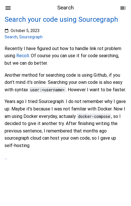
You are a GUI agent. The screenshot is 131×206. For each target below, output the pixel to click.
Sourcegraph (31, 37)
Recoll (22, 55)
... (6, 157)
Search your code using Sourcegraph (61, 19)
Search (11, 37)
